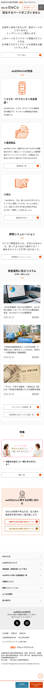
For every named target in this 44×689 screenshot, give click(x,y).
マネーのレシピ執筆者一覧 (21, 407)
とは (6, 556)
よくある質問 (7, 594)
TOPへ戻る (21, 55)
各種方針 (14, 633)
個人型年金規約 (24, 637)
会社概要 (5, 633)
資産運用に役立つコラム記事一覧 (21, 414)
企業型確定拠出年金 (9, 637)
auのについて (9, 562)
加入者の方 (6, 600)
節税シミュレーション (10, 588)
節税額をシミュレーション (21, 257)
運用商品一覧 (21, 166)
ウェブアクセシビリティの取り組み (14, 641)
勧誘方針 (23, 633)
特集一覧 (21, 475)
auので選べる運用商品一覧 (14, 575)
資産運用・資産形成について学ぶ (14, 569)
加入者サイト (28, 7)
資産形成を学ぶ (21, 218)
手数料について (8, 581)
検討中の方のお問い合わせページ (21, 521)
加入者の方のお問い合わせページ (21, 528)
